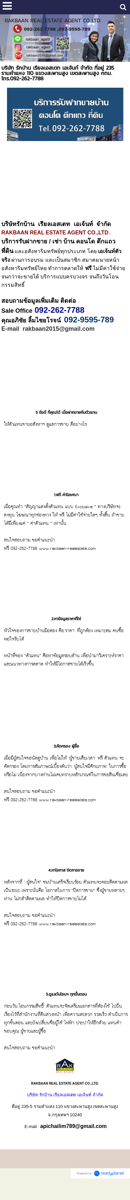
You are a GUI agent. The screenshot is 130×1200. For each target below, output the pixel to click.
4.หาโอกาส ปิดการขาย (66, 878)
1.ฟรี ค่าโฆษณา (66, 503)
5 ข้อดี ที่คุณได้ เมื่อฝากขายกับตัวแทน (66, 420)
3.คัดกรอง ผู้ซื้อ (66, 754)
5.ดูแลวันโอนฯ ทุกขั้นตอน (66, 1002)
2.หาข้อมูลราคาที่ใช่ (66, 627)
